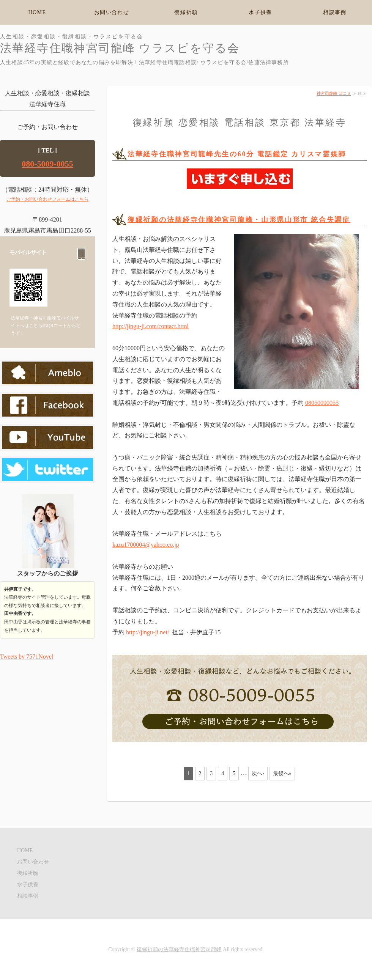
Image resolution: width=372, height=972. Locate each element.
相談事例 (335, 12)
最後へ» (282, 773)
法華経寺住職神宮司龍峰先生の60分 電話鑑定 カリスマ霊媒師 (237, 154)
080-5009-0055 (47, 163)
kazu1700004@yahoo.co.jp (145, 544)
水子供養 (260, 12)
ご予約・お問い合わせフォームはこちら (47, 199)
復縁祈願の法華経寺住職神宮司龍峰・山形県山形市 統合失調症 (239, 219)
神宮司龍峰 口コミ (334, 93)
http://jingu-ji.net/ (147, 632)
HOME (37, 12)
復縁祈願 (186, 12)
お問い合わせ (111, 12)
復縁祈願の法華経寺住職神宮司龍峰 (179, 949)
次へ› (258, 773)
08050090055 (322, 402)
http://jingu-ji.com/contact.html (150, 326)
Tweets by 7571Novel (26, 656)
